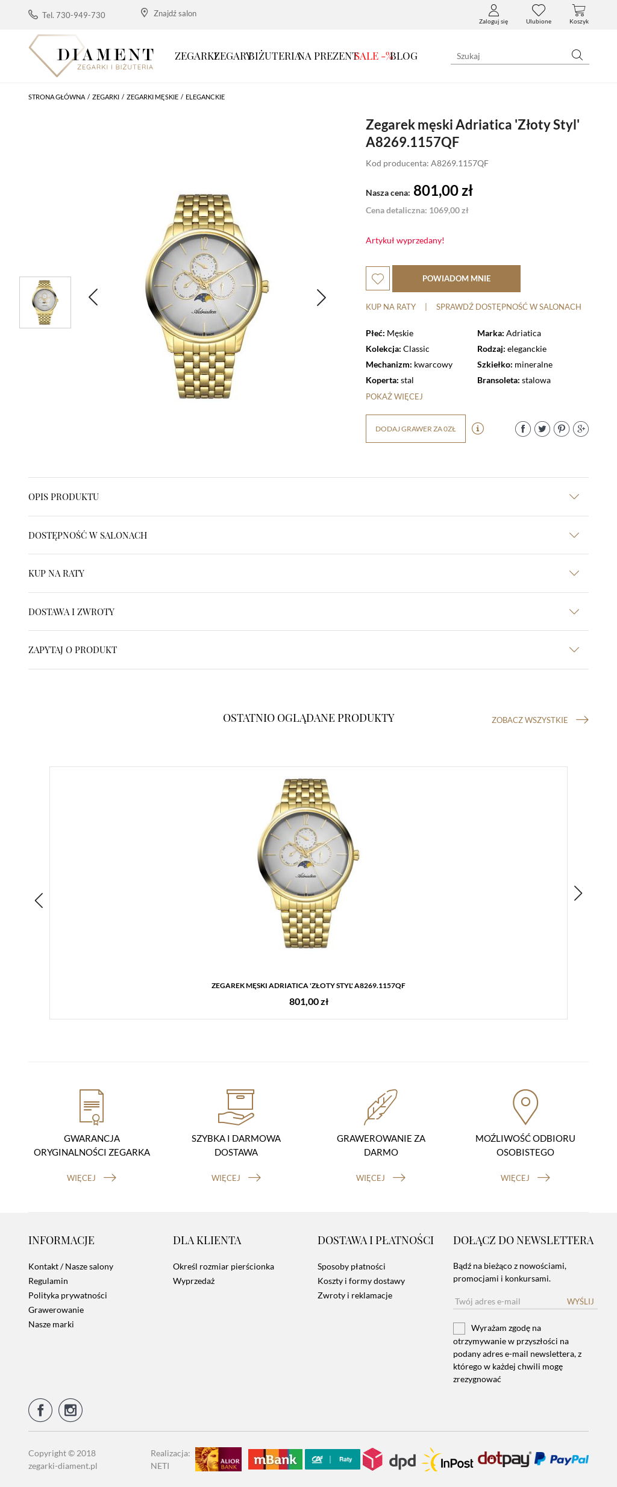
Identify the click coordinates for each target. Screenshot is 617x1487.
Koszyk (579, 14)
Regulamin (48, 1281)
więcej (91, 1178)
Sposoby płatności (352, 1266)
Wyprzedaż (194, 1281)
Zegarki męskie (152, 97)
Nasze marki (51, 1324)
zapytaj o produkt (303, 649)
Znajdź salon (168, 13)
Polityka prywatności (67, 1295)
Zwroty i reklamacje (355, 1295)
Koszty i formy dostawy (361, 1281)
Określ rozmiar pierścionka (223, 1266)
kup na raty (303, 573)
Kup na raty (391, 306)
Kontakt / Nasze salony (70, 1266)
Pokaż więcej (394, 396)
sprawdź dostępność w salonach (508, 306)
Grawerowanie (56, 1309)
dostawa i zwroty (303, 612)
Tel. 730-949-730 (66, 15)
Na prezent (328, 55)
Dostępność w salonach (303, 535)
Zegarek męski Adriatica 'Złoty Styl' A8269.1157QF (308, 985)
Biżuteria (274, 55)
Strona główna (56, 97)
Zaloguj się (493, 14)
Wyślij (580, 1301)
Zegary (233, 55)
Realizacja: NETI (170, 1459)
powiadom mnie (456, 278)
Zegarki (196, 55)
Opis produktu (303, 496)
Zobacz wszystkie (540, 720)
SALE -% (373, 55)
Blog (404, 55)
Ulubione (538, 14)
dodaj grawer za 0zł (415, 428)
